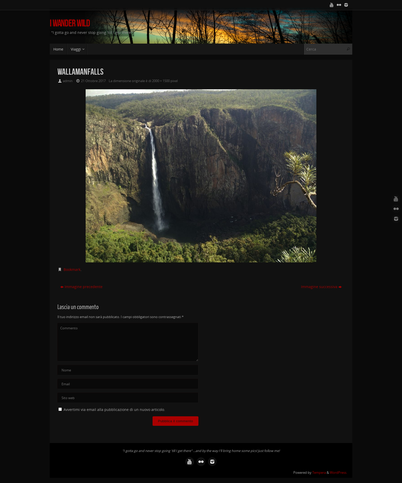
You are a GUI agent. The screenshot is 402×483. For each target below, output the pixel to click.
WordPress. (338, 472)
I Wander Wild (70, 23)
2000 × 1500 (161, 81)
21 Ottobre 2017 (93, 81)
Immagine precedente (81, 286)
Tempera (319, 472)
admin (68, 81)
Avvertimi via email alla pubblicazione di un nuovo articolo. (114, 409)
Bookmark (72, 269)
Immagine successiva (321, 286)
